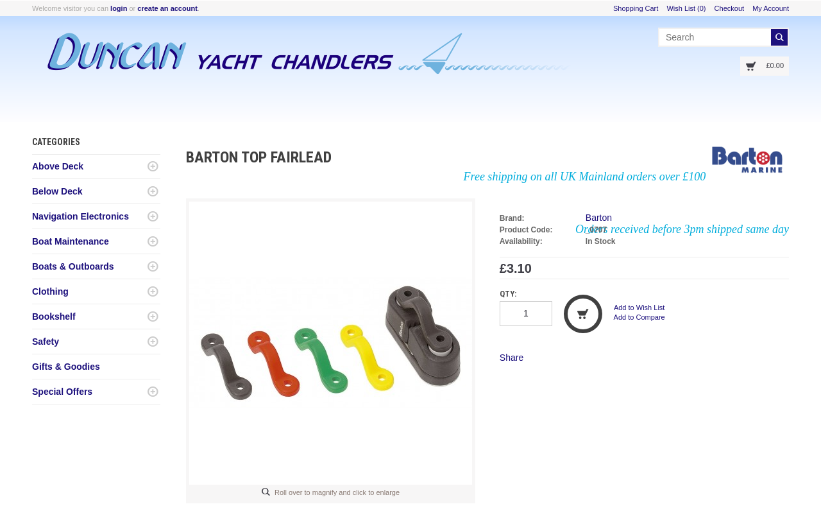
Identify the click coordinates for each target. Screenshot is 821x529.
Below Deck (57, 191)
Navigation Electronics (80, 216)
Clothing (50, 291)
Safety (45, 341)
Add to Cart (583, 314)
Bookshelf (54, 316)
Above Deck (57, 166)
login (118, 8)
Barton (599, 217)
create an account (167, 8)
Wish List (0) (686, 8)
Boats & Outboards (73, 266)
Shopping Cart (635, 8)
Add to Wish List (639, 307)
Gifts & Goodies (66, 366)
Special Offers (62, 391)
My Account (770, 8)
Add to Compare (639, 317)
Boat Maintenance (70, 241)
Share (511, 357)
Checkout (729, 8)
